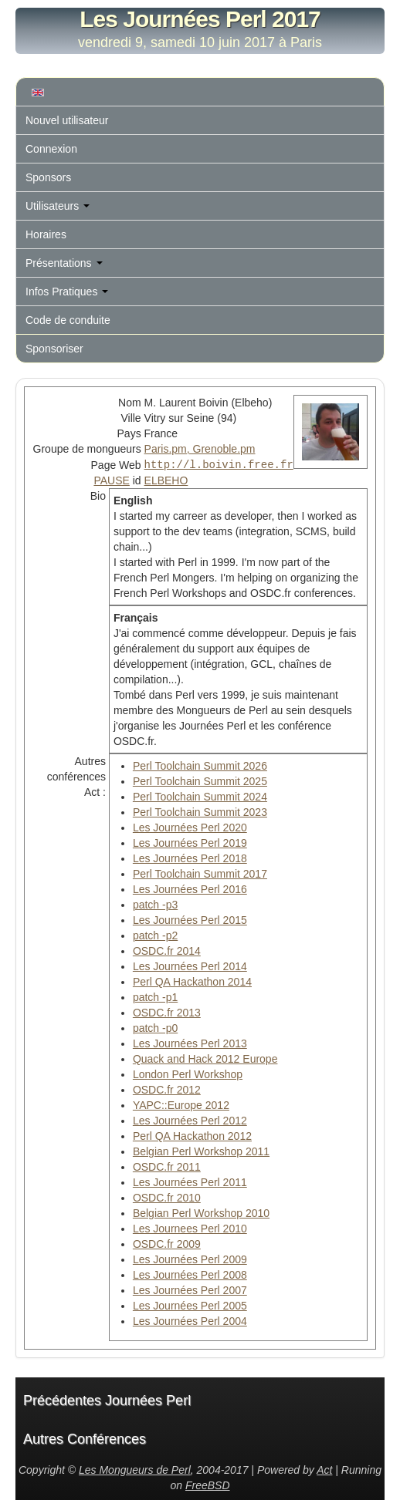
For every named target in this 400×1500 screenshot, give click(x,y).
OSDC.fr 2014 (167, 950)
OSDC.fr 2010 (167, 1197)
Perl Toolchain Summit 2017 (200, 873)
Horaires (45, 234)
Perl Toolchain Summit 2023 (200, 811)
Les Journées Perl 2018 (190, 857)
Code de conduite (67, 320)
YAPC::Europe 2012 (181, 1104)
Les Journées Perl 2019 (190, 842)
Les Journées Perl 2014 (190, 965)
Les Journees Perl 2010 (190, 1228)
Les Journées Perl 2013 (190, 1043)
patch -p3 (155, 904)
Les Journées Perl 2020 (190, 827)
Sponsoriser (54, 348)
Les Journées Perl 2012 (190, 1120)
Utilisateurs (57, 206)
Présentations (64, 263)
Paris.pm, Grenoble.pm (200, 449)
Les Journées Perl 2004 (190, 1320)
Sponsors (48, 177)
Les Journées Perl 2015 (190, 919)
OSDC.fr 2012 (167, 1089)
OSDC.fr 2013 (167, 1012)
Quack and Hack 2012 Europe (205, 1058)
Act (324, 1469)
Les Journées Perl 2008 (190, 1274)
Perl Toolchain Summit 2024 (200, 796)
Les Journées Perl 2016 (190, 888)
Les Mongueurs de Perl (135, 1469)
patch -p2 (155, 935)
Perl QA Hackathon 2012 (192, 1135)
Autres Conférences (84, 1438)
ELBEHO (166, 480)
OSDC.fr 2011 (167, 1166)
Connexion (51, 149)
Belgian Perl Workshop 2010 (201, 1212)
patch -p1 (155, 996)
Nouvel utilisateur (66, 120)
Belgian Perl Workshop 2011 (201, 1150)
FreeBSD (207, 1484)
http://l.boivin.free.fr (218, 464)
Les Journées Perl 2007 (190, 1289)
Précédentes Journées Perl (107, 1399)
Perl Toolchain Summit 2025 (200, 780)
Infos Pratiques (66, 291)
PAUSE (111, 480)
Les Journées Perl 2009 (190, 1258)
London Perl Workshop (187, 1073)
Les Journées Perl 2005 (190, 1305)
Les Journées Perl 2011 (190, 1181)
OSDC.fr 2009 (167, 1243)
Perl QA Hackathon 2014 (192, 981)
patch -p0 (155, 1027)
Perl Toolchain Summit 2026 (200, 765)
